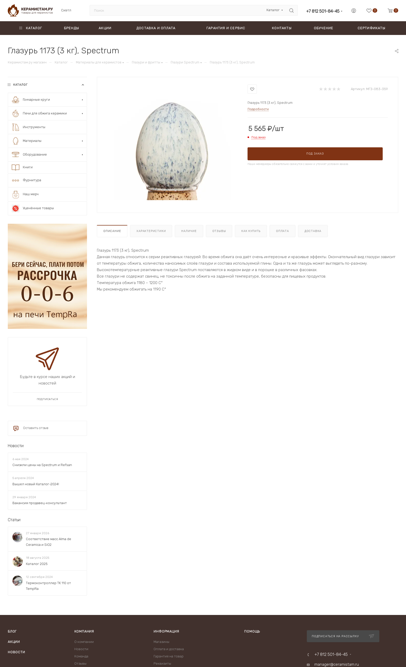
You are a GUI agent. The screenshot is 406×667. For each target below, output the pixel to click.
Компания (84, 631)
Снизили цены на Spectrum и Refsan (42, 465)
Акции (14, 642)
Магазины (161, 642)
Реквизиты (162, 663)
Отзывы (219, 231)
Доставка (312, 231)
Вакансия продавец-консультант (39, 503)
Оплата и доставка (169, 649)
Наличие (189, 231)
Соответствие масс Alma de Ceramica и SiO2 (48, 542)
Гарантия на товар (169, 656)
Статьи (14, 519)
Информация (166, 631)
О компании (84, 642)
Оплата (282, 231)
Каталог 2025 (37, 564)
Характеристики (151, 231)
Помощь (252, 631)
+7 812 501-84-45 (322, 11)
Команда (81, 656)
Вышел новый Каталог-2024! (35, 484)
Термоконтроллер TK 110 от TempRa (48, 586)
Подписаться (47, 399)
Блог (12, 631)
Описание (112, 231)
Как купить (250, 231)
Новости (16, 445)
